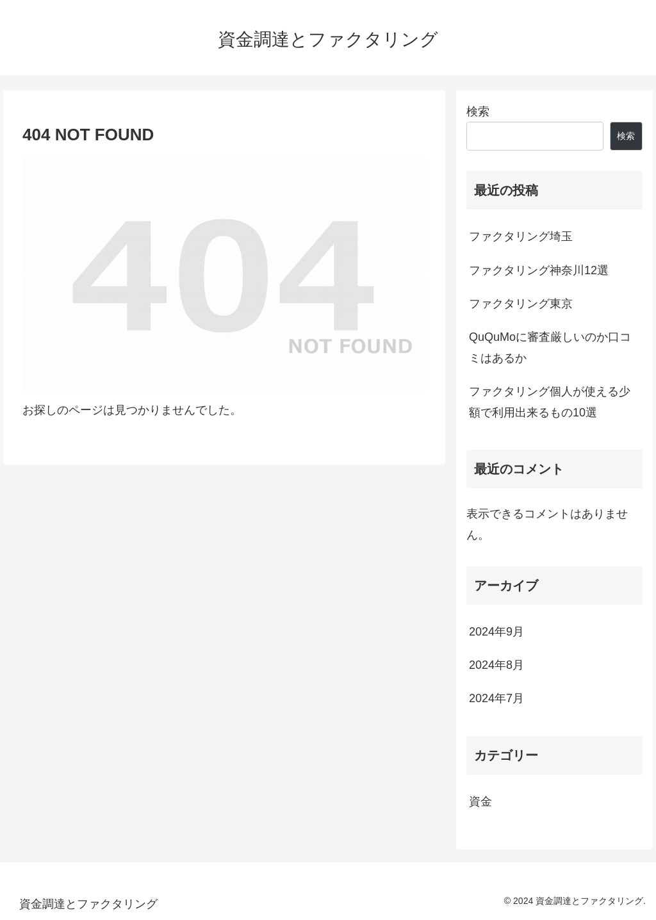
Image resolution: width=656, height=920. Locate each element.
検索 (477, 111)
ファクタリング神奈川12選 (539, 270)
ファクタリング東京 (521, 303)
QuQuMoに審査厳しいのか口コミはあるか (550, 347)
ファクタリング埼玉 (521, 236)
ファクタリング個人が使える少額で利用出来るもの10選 (549, 401)
